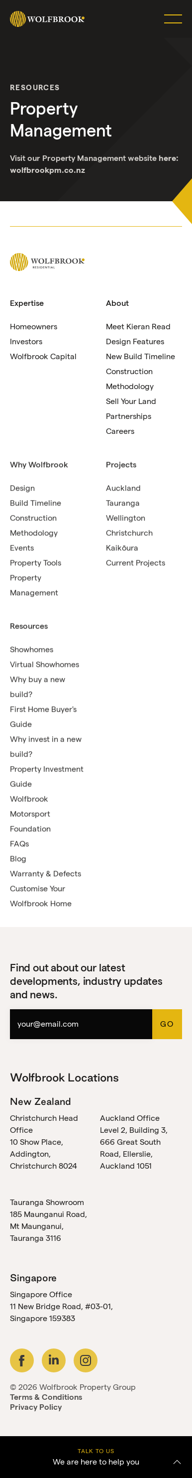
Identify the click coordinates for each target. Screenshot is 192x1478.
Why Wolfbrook (39, 465)
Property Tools (35, 563)
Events (22, 548)
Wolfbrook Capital (43, 356)
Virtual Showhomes (44, 665)
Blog (18, 859)
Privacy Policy (36, 1407)
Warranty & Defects (45, 874)
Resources (35, 87)
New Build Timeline (140, 356)
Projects (121, 465)
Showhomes (31, 650)
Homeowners (33, 326)
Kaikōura (122, 548)
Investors (26, 341)
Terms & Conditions (46, 1397)
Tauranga (123, 503)
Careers (120, 431)
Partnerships (128, 416)
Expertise (27, 303)
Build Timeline (35, 503)
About (117, 303)
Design (22, 488)
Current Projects (135, 563)
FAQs (19, 844)
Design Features (135, 341)
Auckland (123, 488)
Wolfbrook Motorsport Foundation (30, 814)
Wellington (125, 518)
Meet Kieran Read (138, 326)
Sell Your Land (131, 401)
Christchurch (129, 533)
